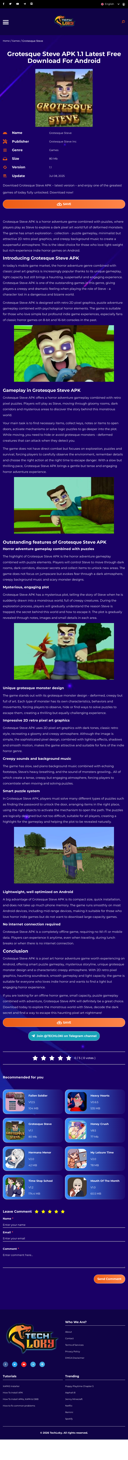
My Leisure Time (103, 1159)
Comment (11, 1262)
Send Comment (106, 1293)
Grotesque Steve (41, 1131)
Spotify (69, 1438)
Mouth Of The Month (101, 1191)
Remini (69, 1431)
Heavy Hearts (101, 1102)
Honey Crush (100, 1131)
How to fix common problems (21, 1423)
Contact (70, 1354)
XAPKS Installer (12, 1401)
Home (7, 43)
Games (17, 43)
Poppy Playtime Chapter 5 (81, 1401)
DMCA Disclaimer (76, 1376)
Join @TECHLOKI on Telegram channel (64, 1042)
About (69, 1347)
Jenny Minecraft (75, 1416)
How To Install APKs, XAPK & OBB (24, 1416)
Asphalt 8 (71, 1409)
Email (8, 1246)
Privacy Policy (73, 1369)
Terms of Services (75, 1361)
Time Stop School (42, 1191)
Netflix (69, 1423)
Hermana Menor (41, 1159)
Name (8, 1232)
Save (64, 207)
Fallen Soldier (38, 1102)
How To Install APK (14, 1409)
